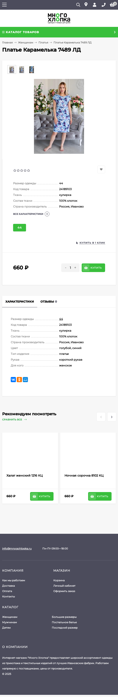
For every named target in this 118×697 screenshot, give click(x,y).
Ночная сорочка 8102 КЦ (84, 475)
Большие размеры (64, 617)
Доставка (8, 585)
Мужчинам (9, 622)
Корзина (59, 580)
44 (19, 227)
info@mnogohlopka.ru (17, 548)
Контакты (8, 596)
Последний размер (65, 627)
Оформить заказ (64, 591)
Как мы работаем (13, 580)
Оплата (7, 591)
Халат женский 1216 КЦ (24, 475)
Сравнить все (14, 419)
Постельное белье (64, 622)
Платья (43, 42)
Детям (6, 627)
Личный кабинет (64, 585)
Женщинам (25, 42)
